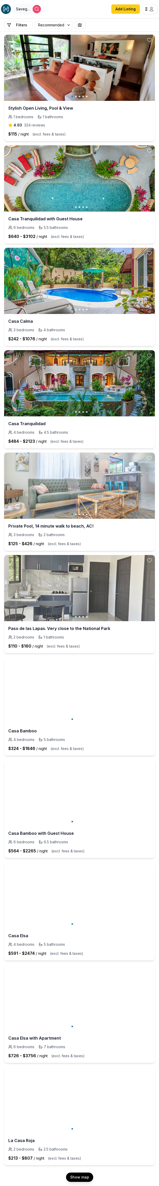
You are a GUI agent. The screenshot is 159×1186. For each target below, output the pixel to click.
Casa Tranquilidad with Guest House (45, 218)
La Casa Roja (21, 1140)
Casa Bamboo (22, 730)
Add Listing (125, 9)
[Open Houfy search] (28, 9)
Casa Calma (20, 321)
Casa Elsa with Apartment (34, 1038)
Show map (79, 1177)
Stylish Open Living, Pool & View (40, 108)
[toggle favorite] (149, 40)
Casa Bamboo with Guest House (41, 833)
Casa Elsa (18, 935)
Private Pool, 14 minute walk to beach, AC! (50, 526)
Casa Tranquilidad (27, 423)
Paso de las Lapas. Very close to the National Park (59, 628)
